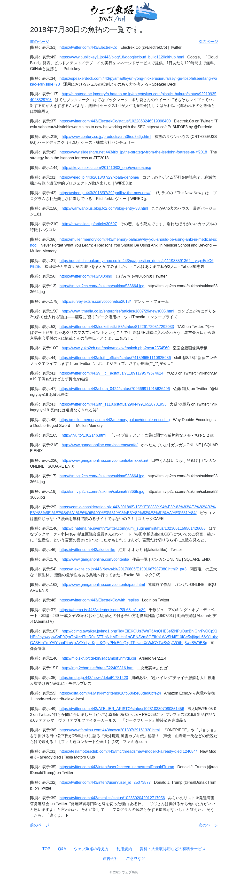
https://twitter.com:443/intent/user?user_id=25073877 (105, 782)
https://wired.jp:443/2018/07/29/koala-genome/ (99, 177)
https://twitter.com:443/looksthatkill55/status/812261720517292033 (117, 327)
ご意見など (135, 858)
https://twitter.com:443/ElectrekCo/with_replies (99, 600)
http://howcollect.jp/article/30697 (89, 224)
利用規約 (124, 849)
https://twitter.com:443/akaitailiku (87, 550)
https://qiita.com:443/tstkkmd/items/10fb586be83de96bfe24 (110, 693)
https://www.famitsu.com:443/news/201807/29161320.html (110, 730)
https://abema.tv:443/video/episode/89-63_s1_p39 (103, 610)
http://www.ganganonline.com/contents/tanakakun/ (105, 460)
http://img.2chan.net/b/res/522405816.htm (97, 668)
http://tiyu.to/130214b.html (84, 435)
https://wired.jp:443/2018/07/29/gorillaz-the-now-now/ (105, 193)
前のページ (39, 42)
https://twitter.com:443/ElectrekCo (88, 47)
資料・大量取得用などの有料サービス (173, 849)
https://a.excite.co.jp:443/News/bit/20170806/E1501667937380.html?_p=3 (123, 569)
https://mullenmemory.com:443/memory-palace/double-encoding (115, 420)
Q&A (62, 849)
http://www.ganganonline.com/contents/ (95, 559)
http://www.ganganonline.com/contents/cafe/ (100, 445)
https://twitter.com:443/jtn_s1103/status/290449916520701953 (113, 404)
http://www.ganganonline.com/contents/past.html (103, 585)
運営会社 (110, 858)
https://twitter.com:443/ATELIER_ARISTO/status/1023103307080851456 (122, 709)
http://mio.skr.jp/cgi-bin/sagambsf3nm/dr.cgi (99, 658)
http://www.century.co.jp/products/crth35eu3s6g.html (106, 137)
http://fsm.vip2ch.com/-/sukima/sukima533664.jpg (102, 286)
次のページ (208, 42)
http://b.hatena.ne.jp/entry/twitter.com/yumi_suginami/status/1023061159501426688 (134, 528)
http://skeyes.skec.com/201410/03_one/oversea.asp (106, 168)
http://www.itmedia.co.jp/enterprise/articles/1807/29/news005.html (118, 311)
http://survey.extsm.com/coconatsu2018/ (96, 301)
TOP (46, 849)
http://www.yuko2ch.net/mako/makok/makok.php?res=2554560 (116, 348)
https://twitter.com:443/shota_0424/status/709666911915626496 (115, 389)
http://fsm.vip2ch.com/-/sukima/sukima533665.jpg (102, 491)
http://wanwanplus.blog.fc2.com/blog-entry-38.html (105, 208)
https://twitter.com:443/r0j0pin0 (86, 276)
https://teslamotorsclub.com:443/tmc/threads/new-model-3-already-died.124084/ (128, 751)
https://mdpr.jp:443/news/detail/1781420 (94, 678)
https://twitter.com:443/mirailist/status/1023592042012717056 (112, 798)
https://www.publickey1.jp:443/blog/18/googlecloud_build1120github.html (122, 57)
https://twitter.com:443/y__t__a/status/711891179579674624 (111, 373)
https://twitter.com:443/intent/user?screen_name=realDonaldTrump (117, 767)
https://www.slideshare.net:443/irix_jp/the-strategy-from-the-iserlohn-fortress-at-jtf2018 (133, 152)
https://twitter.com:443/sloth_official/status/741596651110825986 (115, 358)
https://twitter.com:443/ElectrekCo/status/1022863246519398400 (115, 121)
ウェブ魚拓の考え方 (91, 849)
